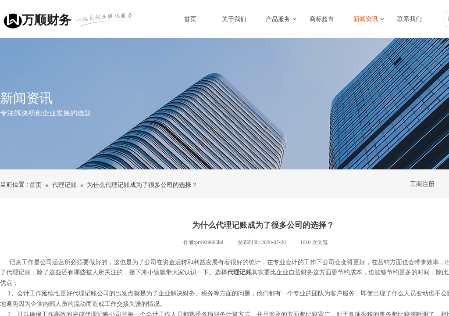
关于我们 (234, 19)
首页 (190, 19)
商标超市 (322, 19)
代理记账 (64, 185)
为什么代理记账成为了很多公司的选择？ (142, 185)
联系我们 (409, 19)
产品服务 (278, 19)
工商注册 (422, 184)
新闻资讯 (365, 19)
